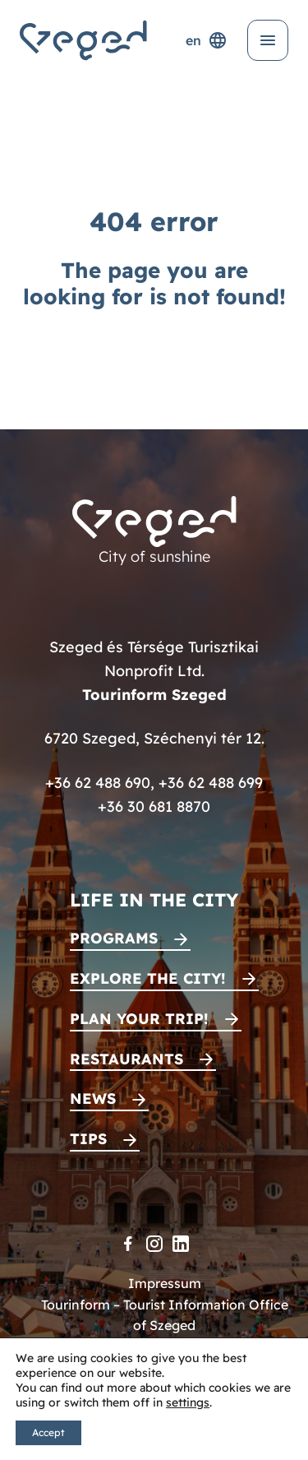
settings (187, 1402)
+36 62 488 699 (211, 782)
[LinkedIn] (181, 1244)
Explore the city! (148, 978)
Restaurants (126, 1059)
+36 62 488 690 (97, 782)
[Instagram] (154, 1244)
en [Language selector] (207, 40)
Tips (88, 1138)
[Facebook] (128, 1244)
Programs (114, 938)
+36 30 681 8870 (154, 806)
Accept (48, 1432)
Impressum (164, 1283)
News (93, 1098)
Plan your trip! (139, 1018)
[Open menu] (267, 40)
